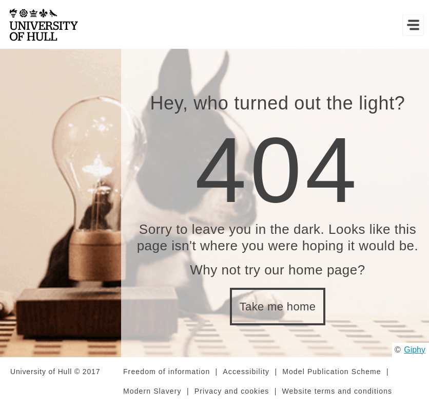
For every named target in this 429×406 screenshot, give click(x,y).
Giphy (414, 349)
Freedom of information (166, 371)
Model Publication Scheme (331, 371)
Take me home (278, 306)
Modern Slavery (152, 391)
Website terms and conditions (337, 391)
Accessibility (246, 371)
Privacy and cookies (231, 391)
